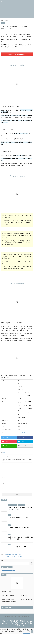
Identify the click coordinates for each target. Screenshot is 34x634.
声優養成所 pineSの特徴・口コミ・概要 (18, 527)
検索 (2, 560)
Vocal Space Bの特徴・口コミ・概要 (18, 517)
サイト (3, 488)
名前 (3, 477)
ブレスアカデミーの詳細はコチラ (17, 54)
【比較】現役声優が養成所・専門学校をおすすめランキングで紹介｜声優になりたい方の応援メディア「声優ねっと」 (17, 623)
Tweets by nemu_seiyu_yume (8, 570)
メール (4, 483)
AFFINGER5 (26, 633)
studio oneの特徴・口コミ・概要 (17, 547)
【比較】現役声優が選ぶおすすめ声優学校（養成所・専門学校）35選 (17, 616)
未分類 (3, 452)
